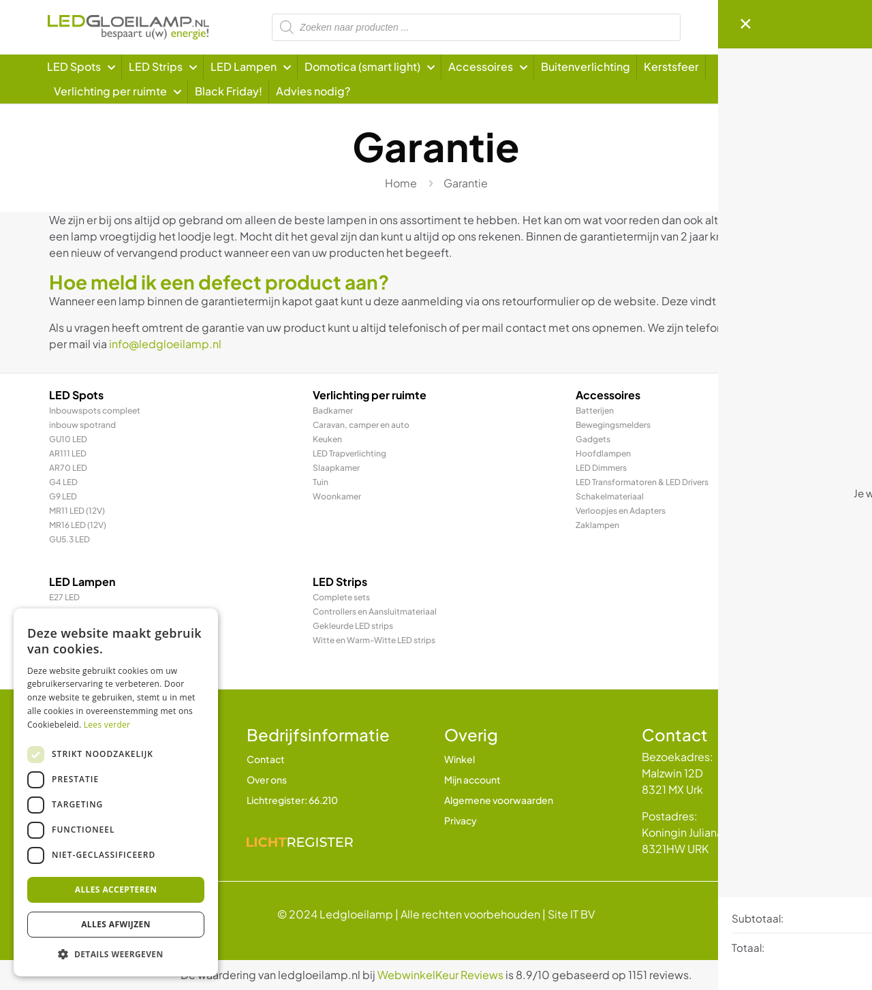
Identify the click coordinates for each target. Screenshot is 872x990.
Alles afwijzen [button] (116, 924)
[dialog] (116, 792)
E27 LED (64, 597)
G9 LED (63, 496)
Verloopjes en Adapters (621, 511)
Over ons (267, 779)
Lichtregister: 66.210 (292, 800)
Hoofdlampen (603, 453)
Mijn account (472, 779)
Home (401, 183)
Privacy (460, 820)
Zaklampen (597, 525)
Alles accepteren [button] (116, 889)
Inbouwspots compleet (94, 410)
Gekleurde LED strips (353, 626)
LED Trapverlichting (349, 453)
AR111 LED (68, 453)
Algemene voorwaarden (498, 800)
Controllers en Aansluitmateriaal (375, 611)
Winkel (459, 759)
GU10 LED (68, 439)
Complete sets (341, 597)
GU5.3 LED (69, 539)
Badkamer (333, 410)
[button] (115, 954)
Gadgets (593, 439)
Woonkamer (337, 496)
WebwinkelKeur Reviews (440, 975)
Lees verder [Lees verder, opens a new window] (107, 724)
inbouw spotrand (82, 425)
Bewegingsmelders (613, 425)
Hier (736, 301)
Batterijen (595, 410)
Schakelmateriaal (610, 496)
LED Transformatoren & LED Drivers (642, 482)
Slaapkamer (336, 468)
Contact (266, 759)
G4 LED (63, 482)
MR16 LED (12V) (77, 525)
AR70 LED (68, 468)
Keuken (327, 439)
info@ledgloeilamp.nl (165, 344)
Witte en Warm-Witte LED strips (374, 640)
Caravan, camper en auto (361, 425)
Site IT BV (571, 914)
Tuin (320, 482)
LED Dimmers (601, 468)
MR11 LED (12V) (77, 511)
